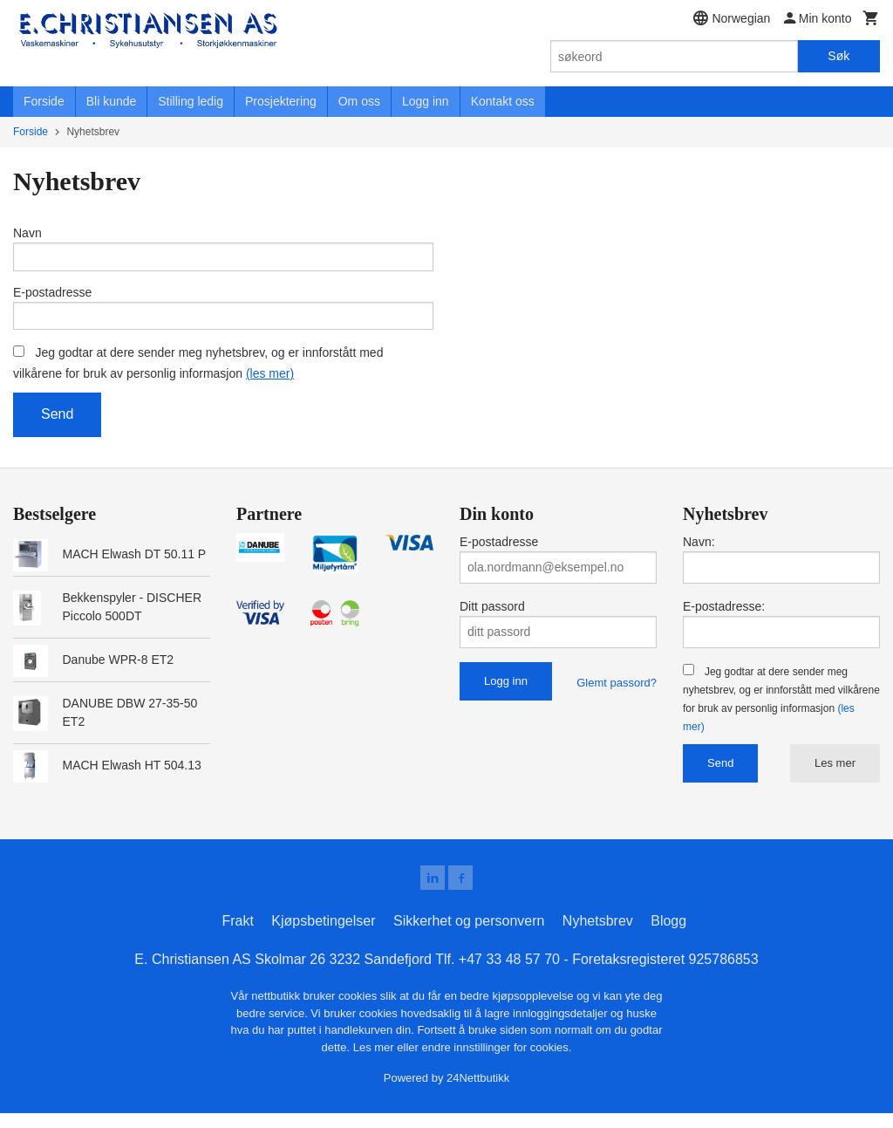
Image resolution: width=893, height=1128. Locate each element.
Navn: (699, 553)
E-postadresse (52, 297)
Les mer (835, 774)
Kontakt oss (503, 101)
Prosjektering (281, 101)
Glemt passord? (616, 694)
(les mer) (270, 385)
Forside (44, 101)
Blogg (668, 935)
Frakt (237, 935)
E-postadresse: (724, 618)
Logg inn (425, 101)
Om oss (359, 101)
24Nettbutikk (477, 1092)
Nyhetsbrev (597, 935)
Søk (838, 56)
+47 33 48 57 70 (509, 974)
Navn (27, 233)
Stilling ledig (190, 101)
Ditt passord (492, 618)
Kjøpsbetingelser (323, 935)
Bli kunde (111, 101)
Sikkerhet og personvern (468, 935)
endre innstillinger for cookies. (496, 1062)
